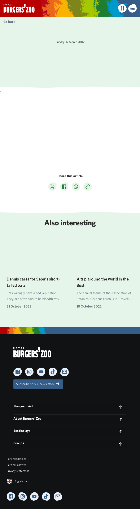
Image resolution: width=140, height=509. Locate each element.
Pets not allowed (16, 465)
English (17, 481)
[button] (132, 8)
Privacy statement (18, 471)
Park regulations (16, 459)
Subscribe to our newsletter (38, 383)
